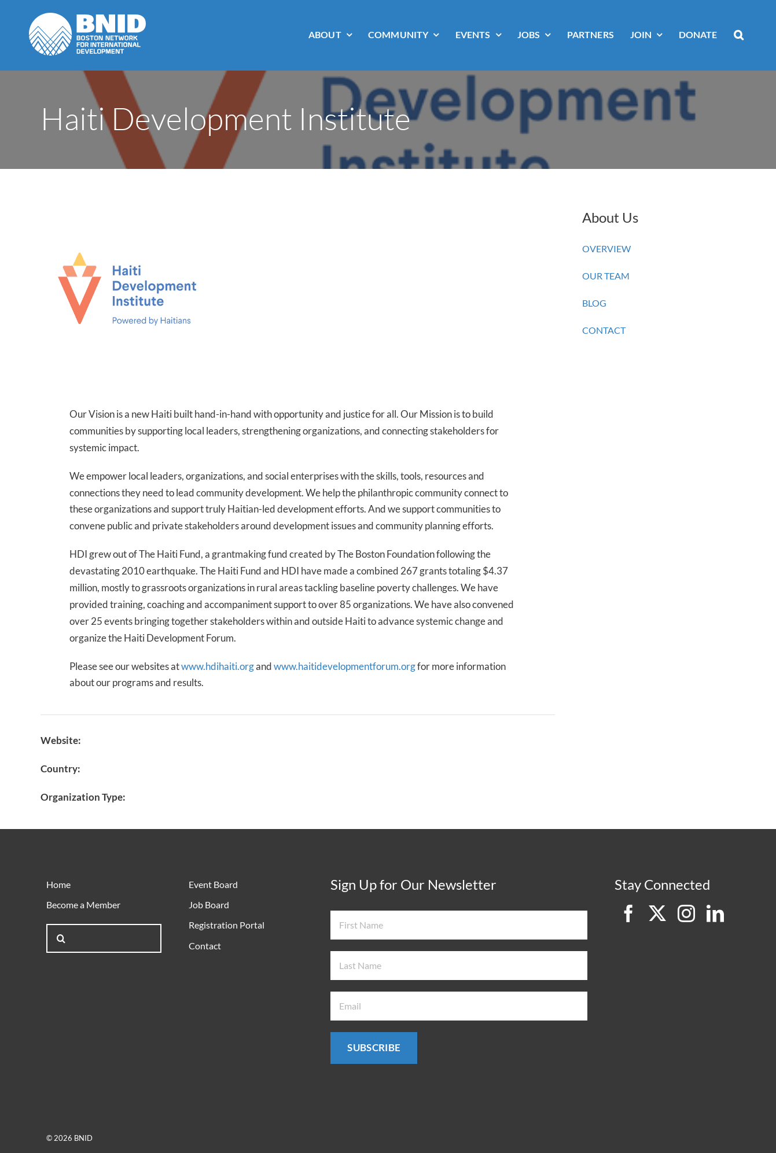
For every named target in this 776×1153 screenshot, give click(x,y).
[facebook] (628, 913)
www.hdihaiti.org (217, 666)
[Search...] (103, 938)
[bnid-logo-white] (87, 18)
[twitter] (657, 913)
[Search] (60, 938)
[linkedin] (715, 913)
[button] (739, 35)
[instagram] (686, 913)
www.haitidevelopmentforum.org (344, 666)
